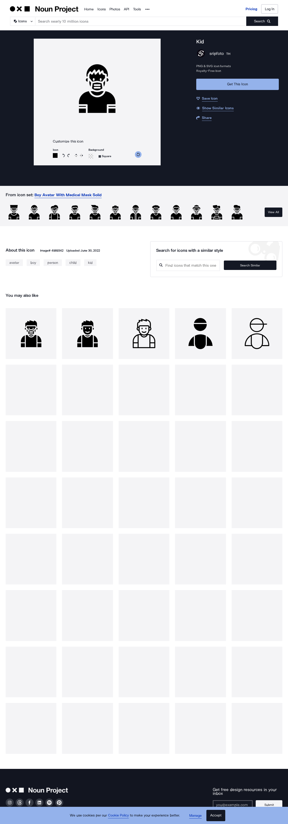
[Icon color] (55, 155)
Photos (114, 9)
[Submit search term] (262, 21)
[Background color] (90, 156)
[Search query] (196, 265)
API (126, 9)
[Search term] (141, 21)
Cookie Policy (118, 816)
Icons (101, 9)
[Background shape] (105, 156)
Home (89, 9)
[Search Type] (22, 21)
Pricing (251, 9)
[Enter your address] (231, 801)
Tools (137, 9)
